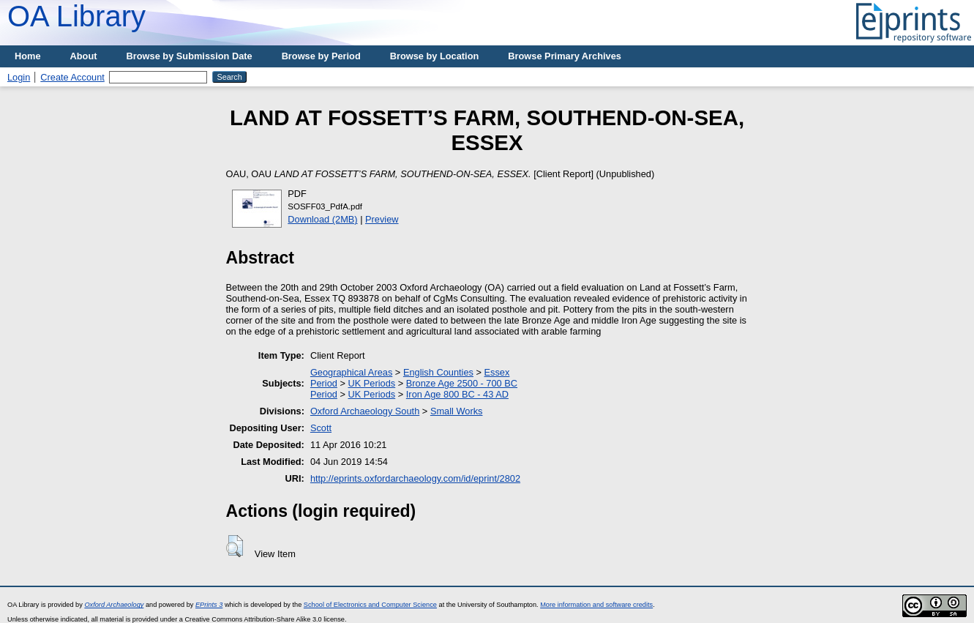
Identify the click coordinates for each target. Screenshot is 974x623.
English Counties (438, 372)
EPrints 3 (208, 604)
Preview (382, 219)
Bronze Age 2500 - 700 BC (461, 383)
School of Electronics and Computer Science (370, 604)
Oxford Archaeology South (364, 411)
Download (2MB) (322, 219)
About (83, 56)
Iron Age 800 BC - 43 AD (457, 394)
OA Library (76, 16)
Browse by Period (321, 56)
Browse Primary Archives (564, 56)
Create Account (72, 77)
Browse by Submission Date (189, 56)
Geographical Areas (351, 372)
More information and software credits (596, 604)
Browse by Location (434, 56)
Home (28, 56)
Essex (497, 372)
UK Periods (371, 383)
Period (323, 383)
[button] (234, 546)
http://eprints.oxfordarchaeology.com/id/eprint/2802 (415, 478)
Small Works (456, 411)
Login (18, 77)
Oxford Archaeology (113, 604)
